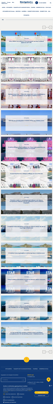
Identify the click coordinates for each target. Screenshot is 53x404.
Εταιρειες (33, 7)
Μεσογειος (18, 11)
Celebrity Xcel (43, 11)
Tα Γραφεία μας (31, 376)
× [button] (51, 385)
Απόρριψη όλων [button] (41, 395)
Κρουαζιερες (9, 7)
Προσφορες (26, 15)
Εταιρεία (3, 2)
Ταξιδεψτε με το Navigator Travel (21, 7)
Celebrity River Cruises (33, 11)
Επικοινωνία (4, 3)
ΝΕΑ (13, 2)
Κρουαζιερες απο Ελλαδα (8, 11)
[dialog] (26, 394)
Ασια (49, 11)
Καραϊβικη (24, 11)
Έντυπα (8, 2)
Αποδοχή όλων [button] (41, 392)
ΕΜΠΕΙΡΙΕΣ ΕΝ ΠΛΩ (40, 7)
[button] (18, 402)
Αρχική (3, 7)
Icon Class (48, 7)
